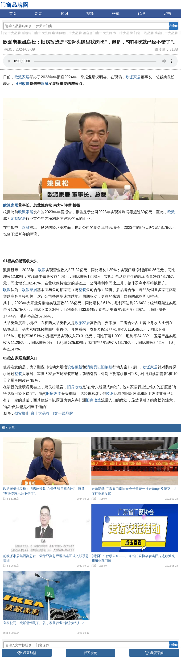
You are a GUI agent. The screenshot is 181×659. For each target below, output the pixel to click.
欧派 (44, 84)
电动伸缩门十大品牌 (67, 33)
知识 (64, 14)
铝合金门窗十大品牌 (97, 33)
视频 (90, 14)
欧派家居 (21, 77)
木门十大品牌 (123, 33)
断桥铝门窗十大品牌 (36, 33)
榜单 (115, 14)
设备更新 (74, 367)
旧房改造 (21, 84)
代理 (141, 14)
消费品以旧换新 (99, 367)
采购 (167, 14)
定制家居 (18, 219)
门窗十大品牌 (11, 33)
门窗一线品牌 (144, 33)
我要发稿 (90, 653)
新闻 (38, 14)
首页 (13, 14)
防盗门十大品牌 (166, 33)
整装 (82, 290)
